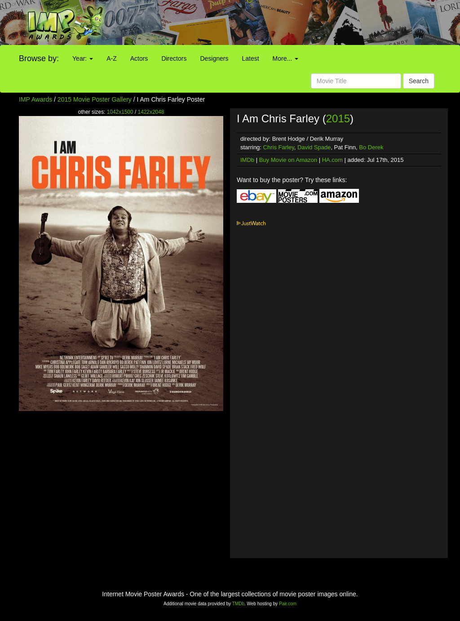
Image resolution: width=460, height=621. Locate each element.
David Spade (314, 147)
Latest (250, 58)
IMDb (247, 159)
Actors (139, 58)
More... (285, 58)
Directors (173, 58)
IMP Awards (35, 99)
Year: (82, 58)
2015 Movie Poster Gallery (95, 99)
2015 (338, 118)
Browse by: (39, 58)
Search (419, 81)
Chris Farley (278, 147)
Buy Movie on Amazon (288, 159)
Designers (214, 58)
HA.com (332, 159)
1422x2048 (151, 112)
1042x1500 (120, 112)
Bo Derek (371, 147)
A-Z (111, 58)
